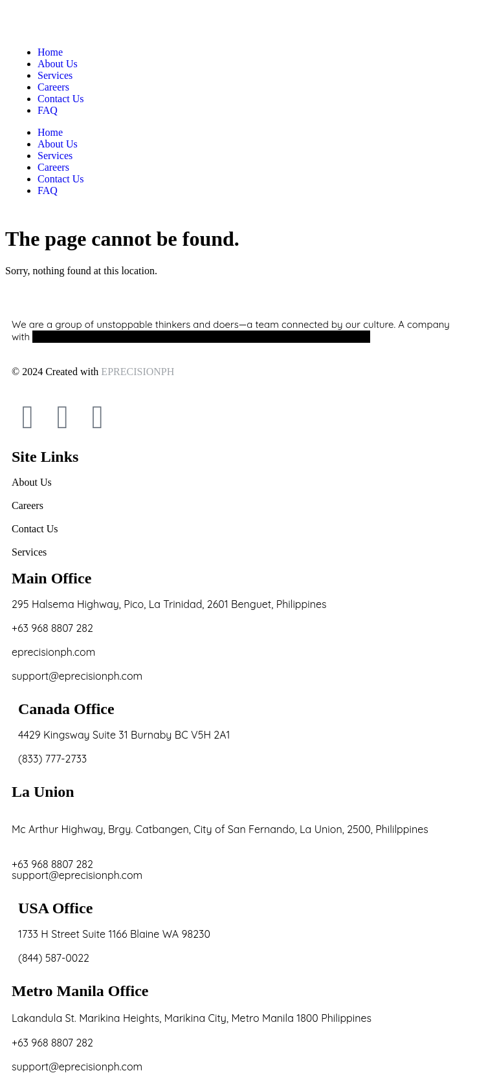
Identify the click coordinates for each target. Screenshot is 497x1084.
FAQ (48, 190)
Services (55, 155)
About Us (58, 143)
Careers (53, 167)
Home (50, 132)
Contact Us (61, 178)
